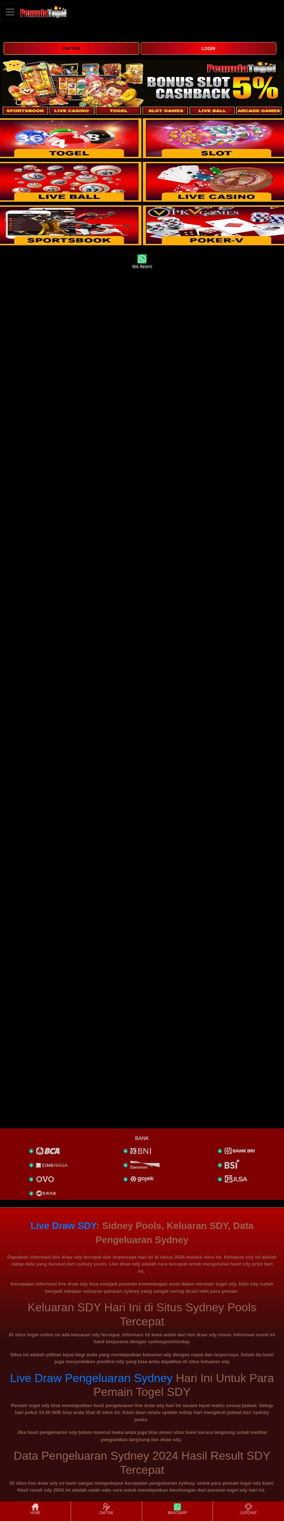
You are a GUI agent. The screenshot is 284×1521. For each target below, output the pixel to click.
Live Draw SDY (63, 1225)
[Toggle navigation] (10, 12)
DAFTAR (71, 48)
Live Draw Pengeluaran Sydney (91, 1378)
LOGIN (208, 48)
